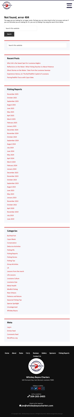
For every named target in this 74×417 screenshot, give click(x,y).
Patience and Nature (14, 296)
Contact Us (37, 356)
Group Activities (12, 264)
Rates (21, 353)
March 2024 (11, 162)
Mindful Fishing (12, 289)
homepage (59, 20)
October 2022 (12, 205)
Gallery (44, 353)
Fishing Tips (11, 261)
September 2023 (13, 183)
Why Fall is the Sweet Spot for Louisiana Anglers (24, 63)
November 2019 (12, 212)
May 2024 (10, 155)
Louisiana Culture (13, 278)
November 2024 (12, 133)
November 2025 (12, 94)
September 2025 (13, 101)
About (14, 353)
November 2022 (12, 201)
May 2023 (10, 194)
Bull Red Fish (11, 236)
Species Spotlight (13, 303)
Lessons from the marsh (15, 271)
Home (7, 353)
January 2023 (11, 197)
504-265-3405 (55, 5)
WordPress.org (12, 338)
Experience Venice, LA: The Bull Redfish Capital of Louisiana (28, 74)
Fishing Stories (12, 257)
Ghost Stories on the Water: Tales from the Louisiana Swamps (28, 70)
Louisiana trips (12, 282)
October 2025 (12, 98)
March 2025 (11, 119)
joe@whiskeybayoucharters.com (36, 405)
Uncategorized (12, 307)
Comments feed (12, 334)
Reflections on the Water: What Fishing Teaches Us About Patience (30, 67)
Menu (69, 5)
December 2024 (12, 130)
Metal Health (11, 285)
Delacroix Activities (14, 246)
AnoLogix (60, 414)
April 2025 (10, 115)
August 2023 (11, 187)
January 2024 (11, 169)
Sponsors (52, 353)
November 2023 (12, 176)
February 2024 (12, 165)
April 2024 (10, 158)
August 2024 (11, 144)
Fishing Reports (12, 253)
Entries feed (11, 331)
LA (8, 268)
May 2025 (10, 112)
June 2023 (10, 190)
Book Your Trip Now (62, 5)
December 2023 (12, 172)
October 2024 (12, 137)
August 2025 (11, 105)
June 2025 (10, 108)
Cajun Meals (11, 239)
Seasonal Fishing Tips (14, 300)
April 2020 (10, 208)
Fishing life (10, 250)
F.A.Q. (28, 353)
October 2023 (12, 180)
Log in (9, 327)
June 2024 (10, 151)
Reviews (36, 353)
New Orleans (11, 293)
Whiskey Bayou (12, 310)
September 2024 (13, 140)
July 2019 (10, 215)
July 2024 (10, 147)
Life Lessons (11, 275)
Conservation (11, 243)
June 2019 (10, 219)
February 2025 (12, 123)
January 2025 (11, 126)
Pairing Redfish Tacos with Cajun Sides (20, 77)
